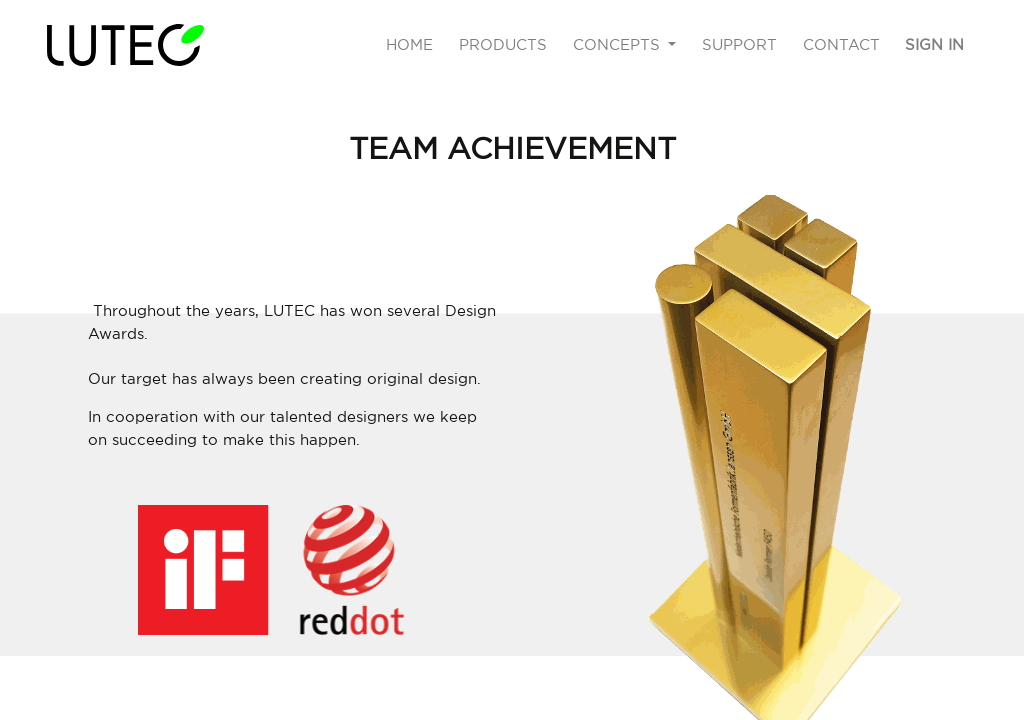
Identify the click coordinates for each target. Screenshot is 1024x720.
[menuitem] (410, 45)
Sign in (934, 44)
